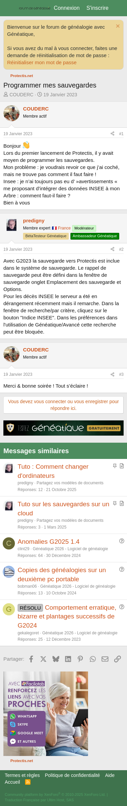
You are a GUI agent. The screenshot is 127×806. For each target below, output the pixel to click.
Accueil (12, 782)
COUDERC (21, 94)
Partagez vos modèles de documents (70, 483)
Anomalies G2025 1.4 (49, 541)
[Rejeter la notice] (117, 26)
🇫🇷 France (61, 228)
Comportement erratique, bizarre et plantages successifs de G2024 (67, 616)
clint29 (23, 548)
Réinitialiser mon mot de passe (42, 62)
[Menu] (9, 8)
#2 (121, 249)
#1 (121, 133)
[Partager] (112, 134)
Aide (109, 775)
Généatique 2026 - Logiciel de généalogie (70, 548)
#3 (121, 374)
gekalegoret (28, 633)
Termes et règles (22, 775)
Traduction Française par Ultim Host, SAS (39, 800)
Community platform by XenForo (55, 794)
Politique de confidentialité (72, 775)
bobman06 (27, 586)
